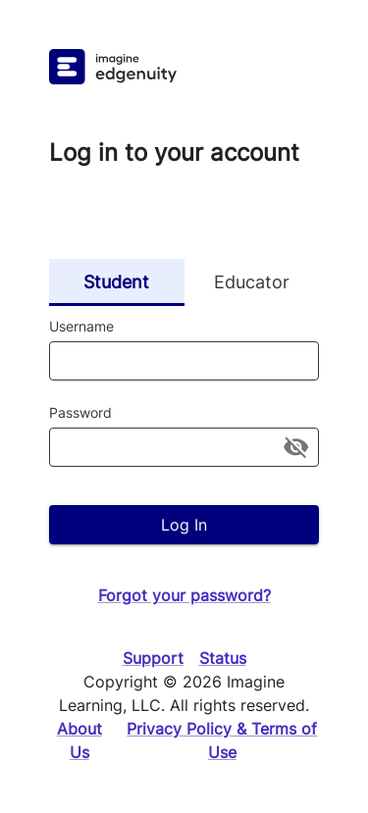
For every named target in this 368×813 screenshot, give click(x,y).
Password (80, 412)
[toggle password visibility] (296, 447)
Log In (184, 524)
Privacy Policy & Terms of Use (222, 740)
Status (222, 658)
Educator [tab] (252, 282)
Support (153, 658)
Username (81, 326)
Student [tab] (116, 282)
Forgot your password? (184, 595)
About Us (79, 740)
